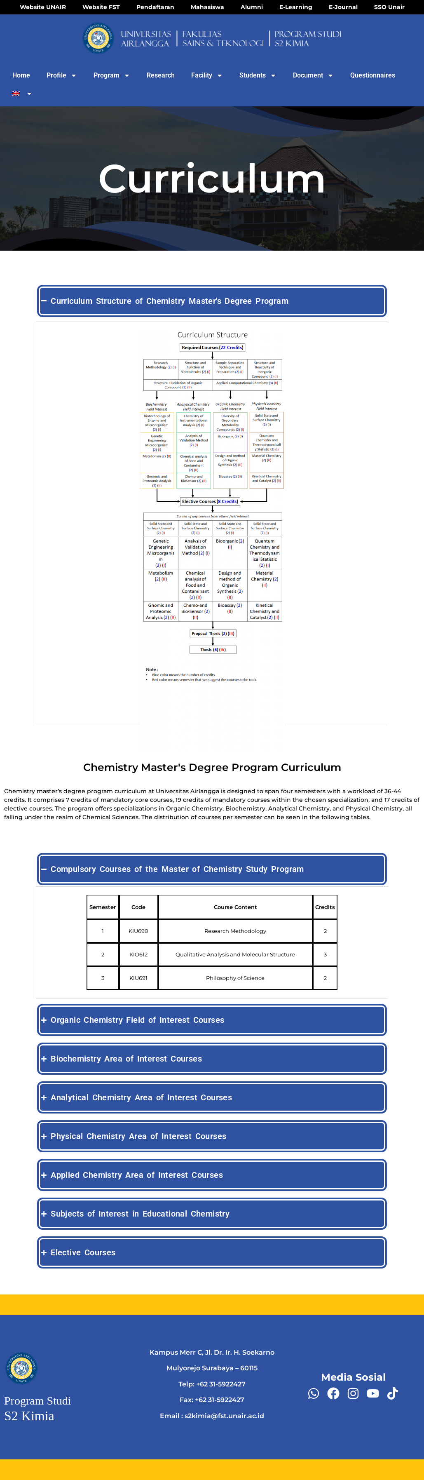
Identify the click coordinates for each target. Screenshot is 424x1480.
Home (21, 75)
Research (161, 75)
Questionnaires (372, 75)
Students (257, 75)
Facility (207, 75)
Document (313, 75)
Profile (62, 75)
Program (112, 75)
